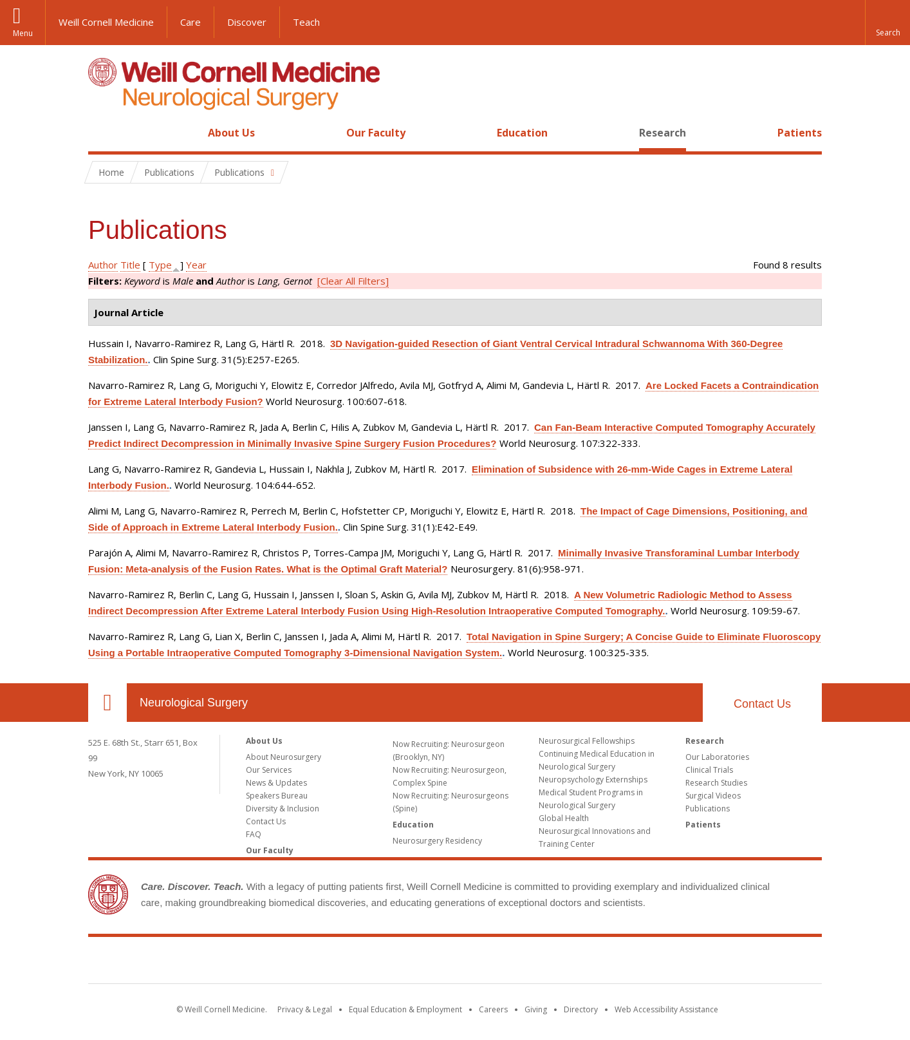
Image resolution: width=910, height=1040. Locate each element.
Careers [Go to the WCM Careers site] (493, 1009)
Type (160, 264)
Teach (306, 21)
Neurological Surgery (194, 702)
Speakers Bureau (277, 795)
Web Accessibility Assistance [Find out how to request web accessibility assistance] (666, 1009)
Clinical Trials (709, 769)
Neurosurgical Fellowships (587, 740)
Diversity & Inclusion (282, 808)
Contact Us (762, 703)
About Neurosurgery (283, 757)
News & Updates (276, 782)
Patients (799, 133)
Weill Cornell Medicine (106, 21)
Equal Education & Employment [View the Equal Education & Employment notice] (405, 1009)
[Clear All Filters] (353, 280)
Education (522, 133)
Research (662, 133)
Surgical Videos (713, 795)
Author (103, 264)
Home (102, 132)
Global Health (564, 818)
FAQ (253, 834)
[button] (887, 22)
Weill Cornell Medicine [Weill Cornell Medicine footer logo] (455, 962)
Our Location (107, 702)
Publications (707, 808)
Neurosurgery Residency (437, 840)
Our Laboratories (717, 757)
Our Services (269, 769)
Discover (246, 21)
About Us (231, 133)
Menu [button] (23, 33)
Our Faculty (375, 133)
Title (130, 264)
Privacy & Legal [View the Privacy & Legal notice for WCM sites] (304, 1009)
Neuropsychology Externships (593, 779)
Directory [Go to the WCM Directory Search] (581, 1009)
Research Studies (716, 782)
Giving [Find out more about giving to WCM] (536, 1009)
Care (190, 21)
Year (196, 264)
